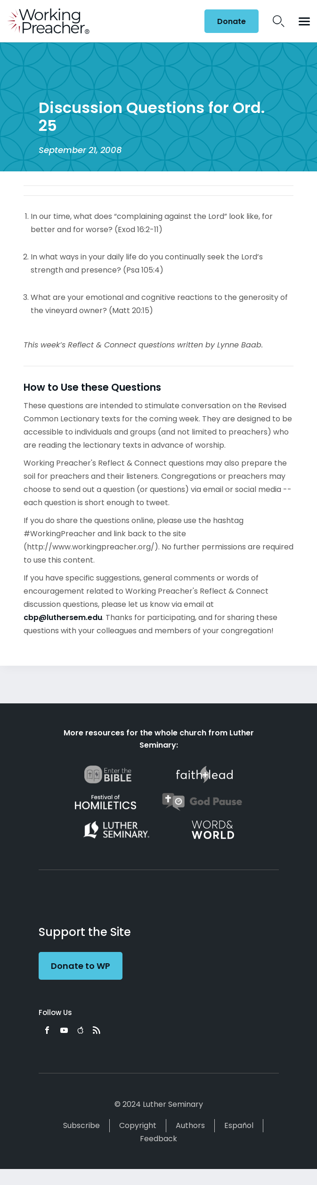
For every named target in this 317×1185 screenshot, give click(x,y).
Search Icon (278, 21)
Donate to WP (80, 966)
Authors (190, 1125)
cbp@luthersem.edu (63, 617)
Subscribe (81, 1125)
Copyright (137, 1125)
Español (238, 1125)
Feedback (158, 1138)
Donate (231, 21)
